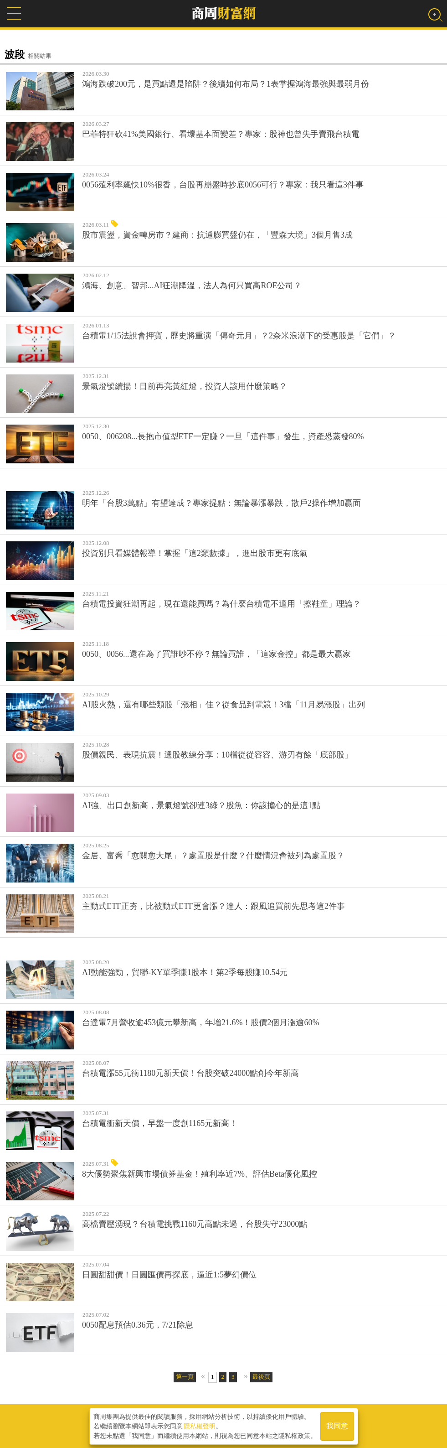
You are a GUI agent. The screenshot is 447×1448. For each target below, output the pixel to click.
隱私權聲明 (200, 1425)
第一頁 (185, 1376)
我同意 (337, 1426)
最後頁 (261, 1376)
